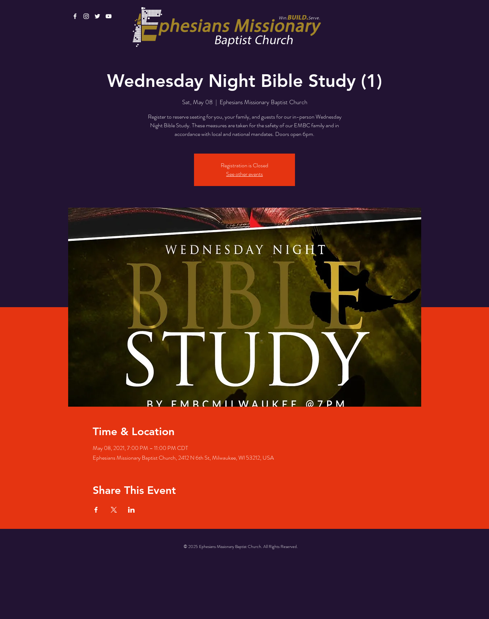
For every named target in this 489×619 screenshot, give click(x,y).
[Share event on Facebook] (96, 510)
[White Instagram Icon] (86, 16)
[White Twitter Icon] (97, 16)
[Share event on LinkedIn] (131, 510)
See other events (244, 174)
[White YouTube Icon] (108, 16)
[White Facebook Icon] (75, 16)
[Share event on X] (113, 510)
